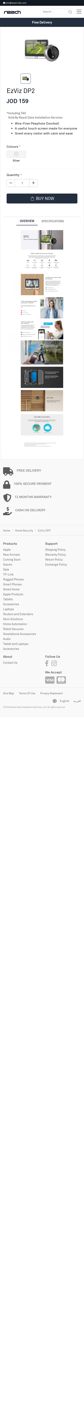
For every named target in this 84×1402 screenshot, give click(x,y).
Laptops (8, 609)
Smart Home (11, 589)
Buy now (42, 198)
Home (6, 530)
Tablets (8, 599)
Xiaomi (7, 564)
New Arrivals (11, 554)
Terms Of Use (27, 693)
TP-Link (8, 574)
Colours (12, 147)
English (64, 701)
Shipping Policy (55, 549)
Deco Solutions (13, 619)
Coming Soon (12, 559)
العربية (77, 701)
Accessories (11, 604)
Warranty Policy (55, 554)
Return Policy (54, 559)
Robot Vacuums (13, 629)
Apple (7, 549)
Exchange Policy (56, 564)
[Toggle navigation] (79, 11)
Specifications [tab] (52, 221)
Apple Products (13, 594)
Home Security (24, 530)
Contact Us (10, 662)
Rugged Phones (13, 579)
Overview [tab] (27, 221)
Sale (6, 569)
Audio (7, 639)
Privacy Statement (51, 693)
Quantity (13, 175)
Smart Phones (12, 584)
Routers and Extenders (18, 614)
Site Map (8, 693)
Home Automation (15, 624)
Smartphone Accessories (19, 634)
